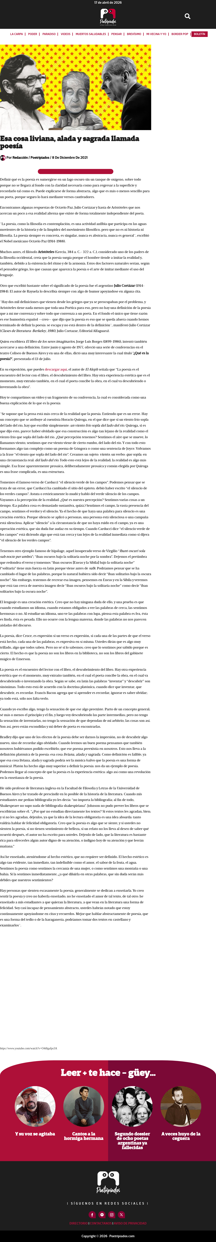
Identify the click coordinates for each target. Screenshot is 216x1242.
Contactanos (101, 1223)
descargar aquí (56, 369)
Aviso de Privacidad (130, 1223)
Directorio (78, 1223)
